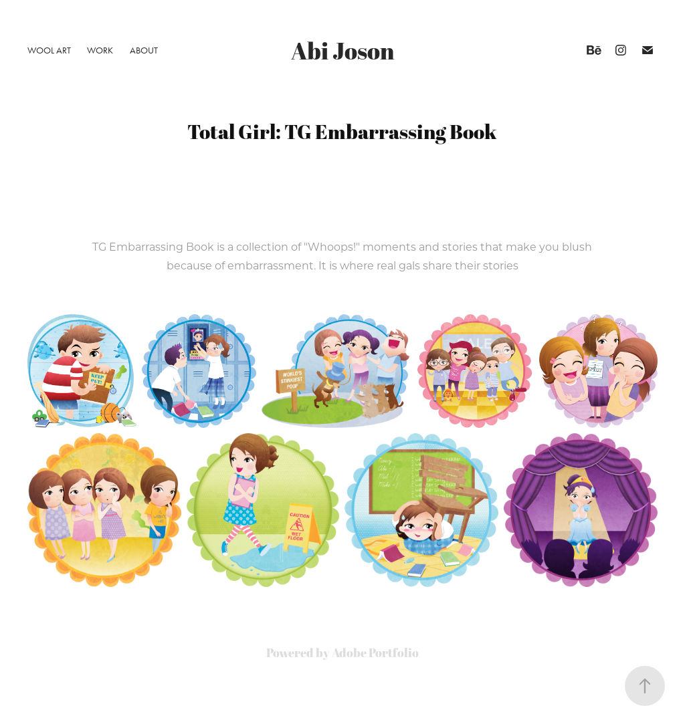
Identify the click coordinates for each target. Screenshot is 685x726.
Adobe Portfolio (375, 652)
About (144, 50)
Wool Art (49, 50)
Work (100, 50)
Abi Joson (343, 50)
